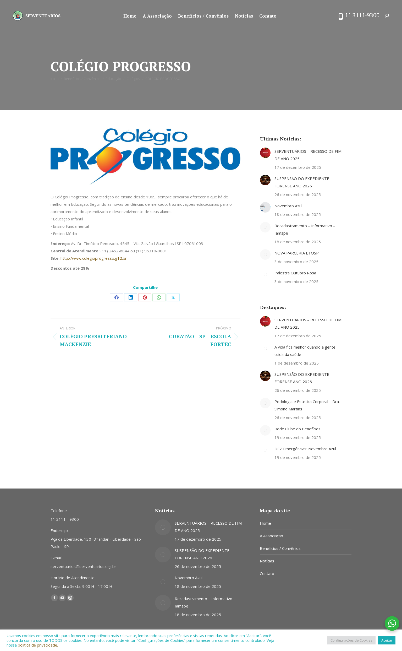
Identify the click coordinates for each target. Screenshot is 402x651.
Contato (267, 573)
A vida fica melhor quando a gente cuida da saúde (304, 350)
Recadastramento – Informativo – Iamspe (304, 229)
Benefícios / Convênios (280, 548)
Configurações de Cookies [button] (351, 640)
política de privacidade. (38, 645)
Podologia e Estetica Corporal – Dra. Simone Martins (307, 405)
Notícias (267, 560)
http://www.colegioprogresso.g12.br (93, 258)
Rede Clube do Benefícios (297, 428)
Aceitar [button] (386, 640)
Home (265, 523)
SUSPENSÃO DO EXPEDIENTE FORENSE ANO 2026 (301, 182)
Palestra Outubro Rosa (295, 272)
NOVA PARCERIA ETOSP (296, 253)
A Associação (271, 535)
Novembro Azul (288, 205)
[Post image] (265, 153)
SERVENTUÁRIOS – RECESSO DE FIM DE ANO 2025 (308, 155)
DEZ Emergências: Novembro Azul (305, 448)
